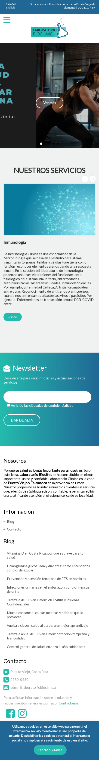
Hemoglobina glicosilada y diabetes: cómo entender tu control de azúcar (48, 568)
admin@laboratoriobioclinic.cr (33, 687)
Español (10, 4)
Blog (10, 521)
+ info (12, 317)
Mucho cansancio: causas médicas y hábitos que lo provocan (45, 615)
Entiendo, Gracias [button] (50, 750)
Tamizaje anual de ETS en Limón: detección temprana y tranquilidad (48, 636)
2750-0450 (19, 679)
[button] (49, 95)
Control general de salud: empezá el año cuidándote (46, 647)
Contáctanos (69, 703)
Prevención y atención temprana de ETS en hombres (46, 579)
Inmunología (14, 242)
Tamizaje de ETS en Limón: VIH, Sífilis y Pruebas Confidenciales (43, 602)
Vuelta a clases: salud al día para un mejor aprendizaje (47, 625)
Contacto (14, 529)
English (10, 7)
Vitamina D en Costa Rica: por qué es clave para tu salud (45, 555)
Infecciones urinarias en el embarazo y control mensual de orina (48, 589)
